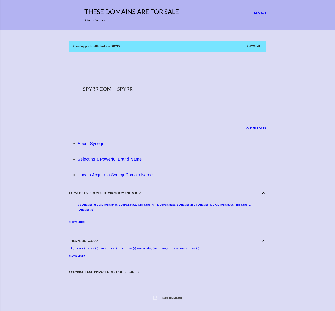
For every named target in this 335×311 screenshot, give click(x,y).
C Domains (147, 204)
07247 (162, 248)
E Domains (185, 204)
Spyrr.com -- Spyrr (108, 89)
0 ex (102, 248)
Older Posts (256, 128)
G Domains (224, 204)
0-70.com (126, 248)
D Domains (166, 204)
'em (81, 248)
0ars (193, 248)
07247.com (178, 248)
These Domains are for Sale (131, 11)
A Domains (108, 204)
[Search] (260, 13)
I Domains (86, 209)
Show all (254, 46)
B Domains (127, 204)
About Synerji (90, 143)
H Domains (244, 204)
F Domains (204, 204)
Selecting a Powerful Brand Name (110, 159)
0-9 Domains (87, 204)
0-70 (112, 248)
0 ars (91, 248)
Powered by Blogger (167, 297)
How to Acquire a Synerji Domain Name (115, 174)
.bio (71, 248)
